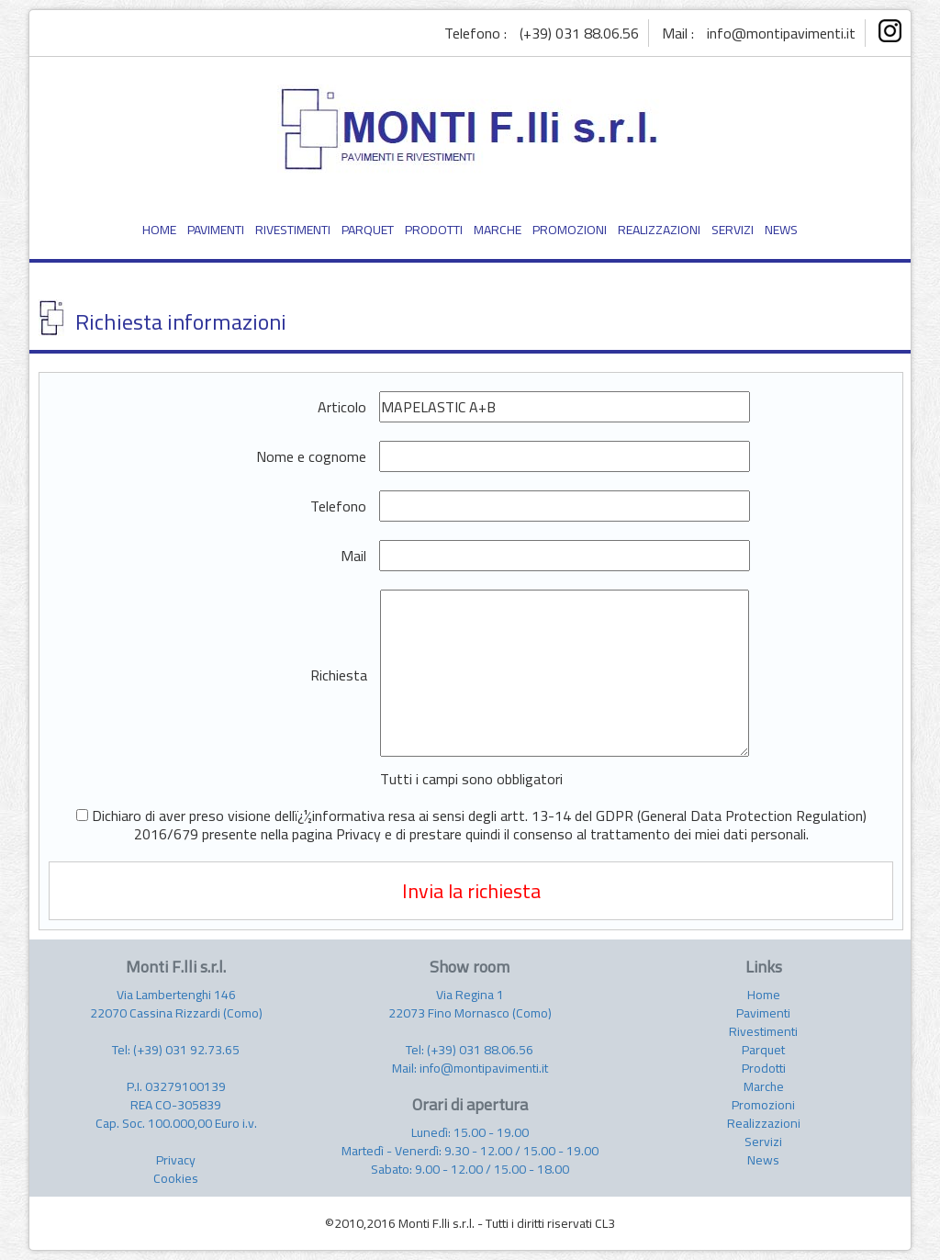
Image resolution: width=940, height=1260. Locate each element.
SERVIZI (732, 230)
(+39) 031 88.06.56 (579, 33)
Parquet (763, 1050)
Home (763, 995)
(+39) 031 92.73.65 (186, 1050)
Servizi (763, 1141)
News (763, 1160)
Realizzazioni (763, 1123)
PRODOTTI (434, 230)
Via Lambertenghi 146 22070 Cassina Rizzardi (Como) (176, 1004)
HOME (159, 230)
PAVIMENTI (215, 230)
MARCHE (497, 230)
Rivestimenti (763, 1031)
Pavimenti (763, 1013)
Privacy (176, 1160)
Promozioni (763, 1105)
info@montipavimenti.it (781, 33)
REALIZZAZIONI (659, 230)
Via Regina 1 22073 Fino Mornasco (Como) (470, 1004)
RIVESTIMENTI (292, 230)
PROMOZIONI (569, 230)
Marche (764, 1086)
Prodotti (764, 1068)
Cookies (175, 1178)
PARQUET (367, 230)
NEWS (781, 230)
